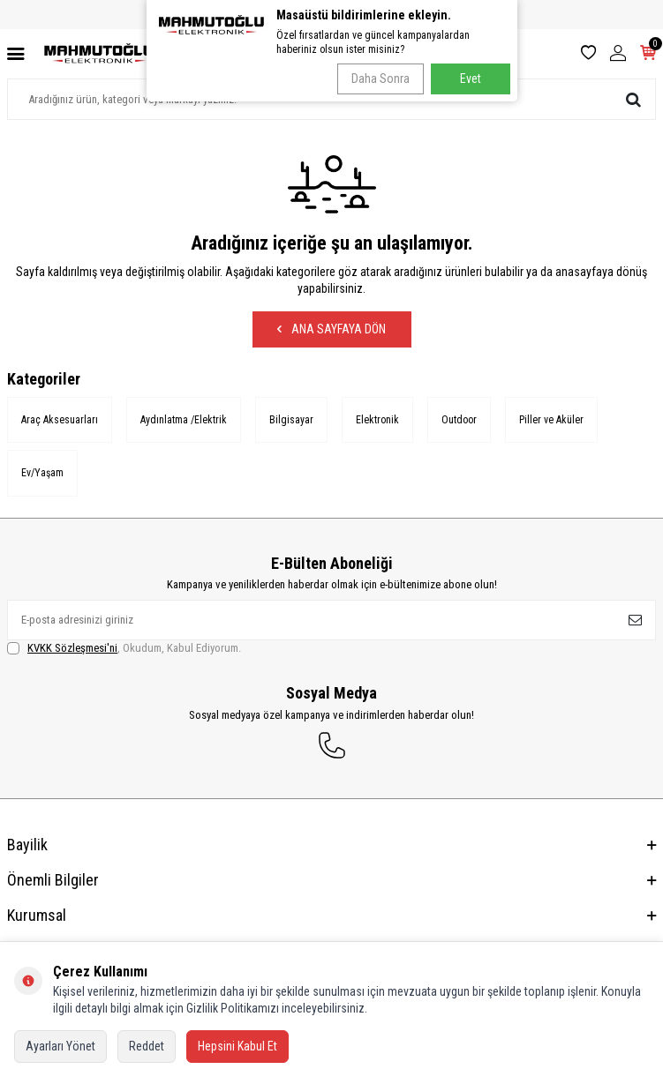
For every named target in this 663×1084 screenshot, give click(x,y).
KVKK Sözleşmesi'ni (72, 647)
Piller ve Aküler (551, 420)
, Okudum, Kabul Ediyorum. (124, 648)
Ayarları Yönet (60, 1046)
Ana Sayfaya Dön (331, 329)
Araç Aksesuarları (59, 420)
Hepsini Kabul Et (237, 1046)
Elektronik (377, 420)
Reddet (146, 1046)
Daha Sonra (380, 78)
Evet (470, 78)
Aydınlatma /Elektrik (183, 420)
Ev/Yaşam (42, 473)
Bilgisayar (291, 420)
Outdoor (459, 420)
